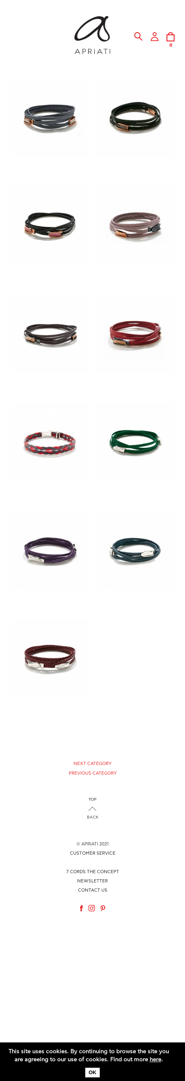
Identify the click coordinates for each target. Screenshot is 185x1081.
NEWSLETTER (92, 881)
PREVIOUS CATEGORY (93, 773)
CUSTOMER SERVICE (92, 853)
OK (92, 1072)
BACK (93, 817)
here (155, 1060)
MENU (16, 41)
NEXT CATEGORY (92, 763)
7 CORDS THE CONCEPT (92, 872)
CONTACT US (92, 890)
